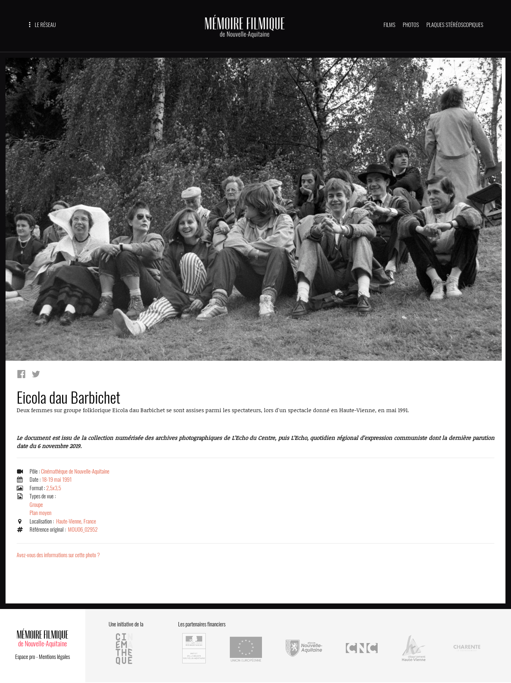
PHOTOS (411, 24)
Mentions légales (54, 656)
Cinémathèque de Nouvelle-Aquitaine (75, 471)
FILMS (389, 24)
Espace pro (25, 656)
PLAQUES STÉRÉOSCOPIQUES (454, 24)
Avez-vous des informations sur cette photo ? (58, 555)
